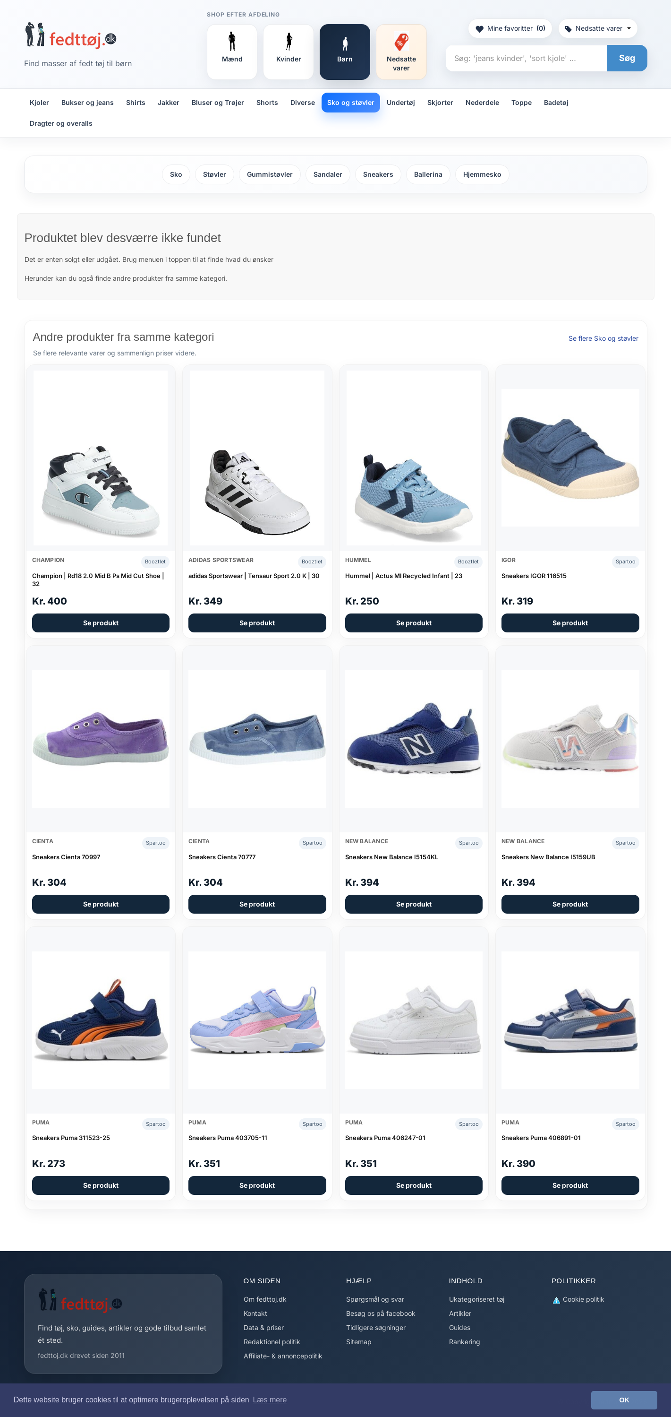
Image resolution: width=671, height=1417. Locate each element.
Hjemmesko (482, 174)
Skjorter (440, 102)
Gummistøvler (270, 174)
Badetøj (556, 102)
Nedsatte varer (598, 28)
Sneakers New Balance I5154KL (391, 857)
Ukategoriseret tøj (476, 1299)
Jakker (168, 102)
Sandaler (328, 174)
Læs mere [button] (270, 1400)
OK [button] (624, 1400)
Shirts (135, 102)
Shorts (267, 102)
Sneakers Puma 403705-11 (227, 1137)
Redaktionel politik (272, 1342)
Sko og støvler (350, 102)
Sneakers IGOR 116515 (534, 575)
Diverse (302, 102)
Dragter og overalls (61, 123)
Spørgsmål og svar (375, 1299)
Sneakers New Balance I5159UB (548, 857)
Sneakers (378, 174)
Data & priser (264, 1327)
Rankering (464, 1342)
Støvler (214, 174)
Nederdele (482, 102)
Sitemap (359, 1342)
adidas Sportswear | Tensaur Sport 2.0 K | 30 (254, 575)
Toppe (521, 102)
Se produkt (101, 623)
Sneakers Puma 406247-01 (385, 1137)
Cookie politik (578, 1299)
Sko (176, 174)
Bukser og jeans (87, 102)
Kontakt (255, 1313)
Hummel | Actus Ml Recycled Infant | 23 (403, 575)
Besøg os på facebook (381, 1313)
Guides (459, 1327)
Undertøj (401, 102)
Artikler (460, 1313)
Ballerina (428, 174)
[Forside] (70, 35)
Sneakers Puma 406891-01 (541, 1137)
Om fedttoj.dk (265, 1299)
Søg (627, 58)
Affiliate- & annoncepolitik (283, 1356)
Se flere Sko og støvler (603, 338)
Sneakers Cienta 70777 (221, 857)
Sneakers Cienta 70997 (66, 857)
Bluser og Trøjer (218, 102)
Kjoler (39, 102)
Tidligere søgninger (376, 1327)
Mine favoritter (510, 28)
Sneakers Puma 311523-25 (71, 1137)
